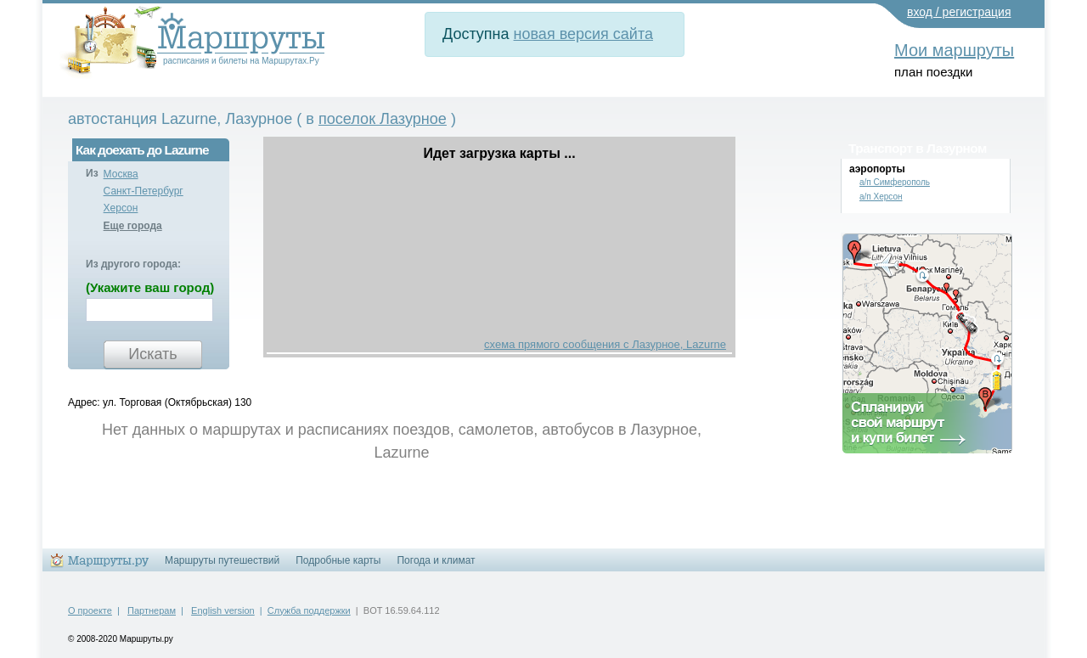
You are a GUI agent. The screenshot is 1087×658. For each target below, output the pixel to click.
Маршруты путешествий (222, 560)
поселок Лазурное (382, 118)
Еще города (133, 226)
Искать (152, 354)
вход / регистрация (959, 12)
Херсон (121, 208)
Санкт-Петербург (143, 191)
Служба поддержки (309, 610)
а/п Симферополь (894, 182)
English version (223, 610)
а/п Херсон (881, 196)
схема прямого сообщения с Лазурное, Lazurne (605, 344)
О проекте (90, 610)
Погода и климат (436, 560)
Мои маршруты (954, 50)
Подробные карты (338, 560)
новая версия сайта (583, 33)
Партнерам (151, 610)
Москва (121, 174)
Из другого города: (133, 264)
